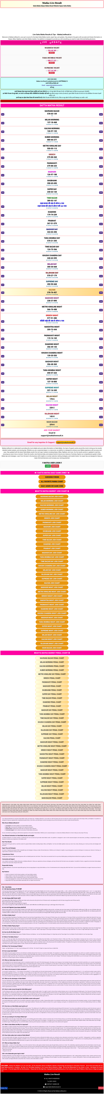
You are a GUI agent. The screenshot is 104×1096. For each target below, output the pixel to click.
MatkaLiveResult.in (60, 1091)
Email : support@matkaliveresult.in (52, 85)
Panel (101, 114)
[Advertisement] (52, 21)
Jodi (3, 114)
